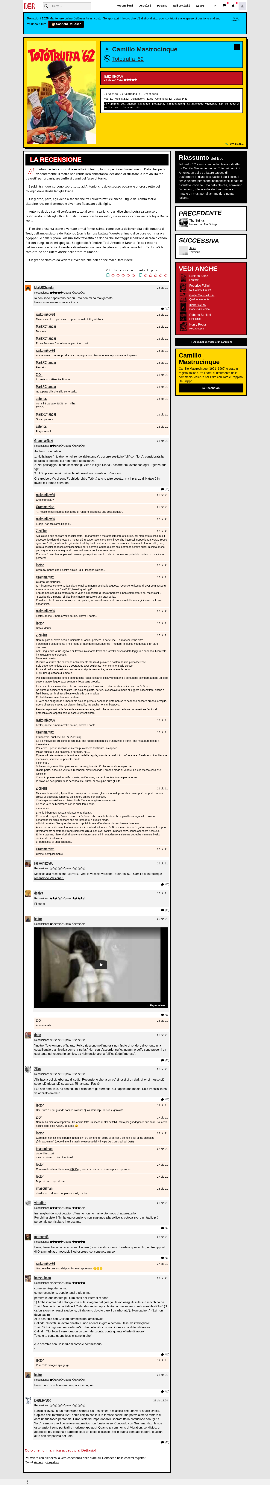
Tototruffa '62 (128, 59)
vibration (40, 1203)
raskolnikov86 (113, 76)
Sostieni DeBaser (66, 24)
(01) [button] (165, 1015)
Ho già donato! (235, 19)
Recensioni (124, 6)
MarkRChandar (44, 288)
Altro (200, 6)
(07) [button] (165, 1100)
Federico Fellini (199, 285)
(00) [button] (165, 885)
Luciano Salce (198, 276)
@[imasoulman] (45, 1141)
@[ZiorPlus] (53, 582)
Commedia (128, 94)
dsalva (38, 893)
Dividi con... (234, 144)
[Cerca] (67, 6)
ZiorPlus (41, 531)
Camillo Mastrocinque (145, 49)
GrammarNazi (43, 441)
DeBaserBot (42, 1400)
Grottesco (148, 94)
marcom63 (41, 1237)
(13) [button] (165, 489)
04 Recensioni (210, 388)
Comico (111, 94)
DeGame (162, 6)
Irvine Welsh (197, 305)
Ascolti (145, 6)
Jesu (192, 248)
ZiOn (39, 374)
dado (37, 1035)
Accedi (38, 1462)
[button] (215, 6)
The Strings (197, 220)
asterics (41, 399)
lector (40, 565)
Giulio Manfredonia (201, 295)
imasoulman (44, 1149)
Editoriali (181, 6)
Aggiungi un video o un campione (211, 342)
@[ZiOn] (74, 1169)
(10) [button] (165, 309)
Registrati (52, 1462)
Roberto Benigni (200, 315)
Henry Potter (197, 324)
